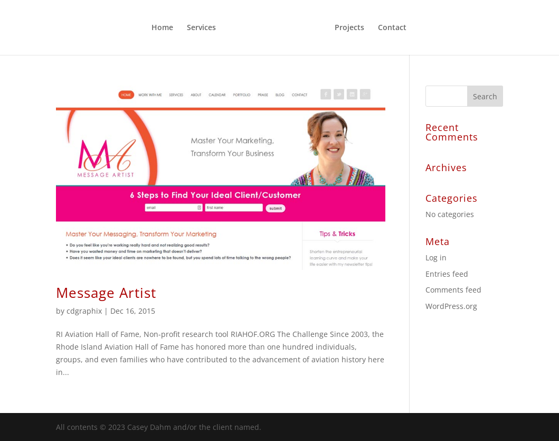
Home (162, 28)
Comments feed (453, 290)
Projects (349, 28)
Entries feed (446, 274)
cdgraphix (84, 311)
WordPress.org (451, 306)
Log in (436, 257)
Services (201, 28)
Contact (392, 28)
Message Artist (106, 292)
